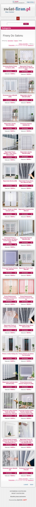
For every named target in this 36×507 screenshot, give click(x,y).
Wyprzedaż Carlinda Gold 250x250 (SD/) (9, 382)
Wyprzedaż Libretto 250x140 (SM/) (10, 124)
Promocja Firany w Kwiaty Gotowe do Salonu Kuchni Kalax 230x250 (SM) (10, 240)
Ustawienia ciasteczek (18, 491)
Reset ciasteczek (18, 493)
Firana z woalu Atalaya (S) (10, 353)
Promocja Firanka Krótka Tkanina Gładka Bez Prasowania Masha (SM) (26, 412)
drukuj (31, 484)
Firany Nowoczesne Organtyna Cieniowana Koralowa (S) (10, 298)
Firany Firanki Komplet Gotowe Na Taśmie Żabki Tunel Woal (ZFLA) (10, 441)
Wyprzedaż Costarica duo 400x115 (26, 210)
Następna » (31, 45)
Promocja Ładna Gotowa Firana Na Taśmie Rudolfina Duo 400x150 (10, 412)
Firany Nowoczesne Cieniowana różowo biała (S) (26, 298)
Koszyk (16, 1)
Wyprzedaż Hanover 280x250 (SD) (26, 238)
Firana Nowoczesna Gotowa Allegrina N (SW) (26, 382)
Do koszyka (9, 71)
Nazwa (16, 40)
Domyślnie (10, 40)
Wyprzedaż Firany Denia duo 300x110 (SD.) (26, 181)
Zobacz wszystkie (23, 44)
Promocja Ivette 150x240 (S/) (10, 469)
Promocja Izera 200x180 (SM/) (10, 96)
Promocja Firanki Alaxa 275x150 (26, 469)
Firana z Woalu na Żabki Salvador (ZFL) (10, 210)
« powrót (26, 484)
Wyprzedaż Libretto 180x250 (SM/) (26, 152)
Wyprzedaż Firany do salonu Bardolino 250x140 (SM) (26, 68)
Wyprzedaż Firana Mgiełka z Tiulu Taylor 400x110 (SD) (10, 153)
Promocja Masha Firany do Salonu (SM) (10, 67)
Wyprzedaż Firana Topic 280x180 (26, 268)
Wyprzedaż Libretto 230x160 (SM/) (26, 96)
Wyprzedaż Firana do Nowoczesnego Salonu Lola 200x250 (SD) (26, 441)
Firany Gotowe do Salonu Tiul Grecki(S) (26, 354)
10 (26, 45)
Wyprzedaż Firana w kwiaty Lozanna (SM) (10, 326)
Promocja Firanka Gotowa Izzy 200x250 (10, 268)
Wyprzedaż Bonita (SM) (10, 181)
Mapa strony (30, 2)
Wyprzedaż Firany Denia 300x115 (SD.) (26, 326)
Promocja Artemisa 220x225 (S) (26, 124)
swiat (17, 8)
